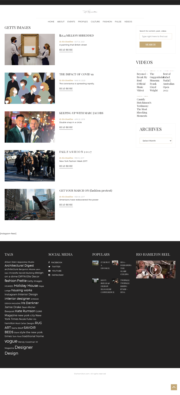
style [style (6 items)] (22, 332)
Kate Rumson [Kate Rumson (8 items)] (25, 311)
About (60, 21)
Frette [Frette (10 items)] (22, 281)
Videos (128, 21)
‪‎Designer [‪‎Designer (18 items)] (24, 347)
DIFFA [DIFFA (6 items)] (22, 276)
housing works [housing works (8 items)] (21, 290)
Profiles (83, 21)
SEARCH (150, 44)
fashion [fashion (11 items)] (10, 281)
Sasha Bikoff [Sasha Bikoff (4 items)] (17, 328)
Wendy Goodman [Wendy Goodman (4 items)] (26, 342)
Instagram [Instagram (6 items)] (11, 294)
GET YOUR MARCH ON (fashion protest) (88, 190)
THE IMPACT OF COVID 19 (79, 74)
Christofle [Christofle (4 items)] (13, 273)
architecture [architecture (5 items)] (11, 269)
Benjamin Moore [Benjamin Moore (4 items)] (27, 269)
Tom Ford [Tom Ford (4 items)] (17, 336)
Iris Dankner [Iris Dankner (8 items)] (30, 303)
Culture (95, 21)
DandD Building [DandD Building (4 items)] (26, 273)
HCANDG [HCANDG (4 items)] (9, 286)
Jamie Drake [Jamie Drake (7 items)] (13, 307)
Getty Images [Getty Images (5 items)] (34, 281)
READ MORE (66, 50)
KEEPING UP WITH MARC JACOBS (84, 113)
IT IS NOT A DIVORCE (106, 265)
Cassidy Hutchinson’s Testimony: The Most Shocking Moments (144, 109)
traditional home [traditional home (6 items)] (33, 336)
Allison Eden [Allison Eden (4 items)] (11, 262)
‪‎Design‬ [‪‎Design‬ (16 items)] (11, 353)
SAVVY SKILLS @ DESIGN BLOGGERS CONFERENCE (109, 287)
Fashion (107, 21)
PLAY (156, 269)
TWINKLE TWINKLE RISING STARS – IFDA (125, 286)
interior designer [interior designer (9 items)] (17, 298)
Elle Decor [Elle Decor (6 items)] (32, 276)
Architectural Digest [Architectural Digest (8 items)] (19, 265)
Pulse (118, 21)
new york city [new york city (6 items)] (26, 315)
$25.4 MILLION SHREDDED (79, 35)
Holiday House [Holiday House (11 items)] (26, 285)
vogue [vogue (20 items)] (11, 341)
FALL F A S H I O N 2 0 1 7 (77, 152)
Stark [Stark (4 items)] (16, 332)
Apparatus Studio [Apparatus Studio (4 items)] (25, 262)
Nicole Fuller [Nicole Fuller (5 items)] (26, 319)
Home (51, 21)
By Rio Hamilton (66, 42)
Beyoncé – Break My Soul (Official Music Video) (142, 82)
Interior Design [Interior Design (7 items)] (28, 294)
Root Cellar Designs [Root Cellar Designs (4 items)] (24, 323)
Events (71, 21)
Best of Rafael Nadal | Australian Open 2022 (169, 82)
